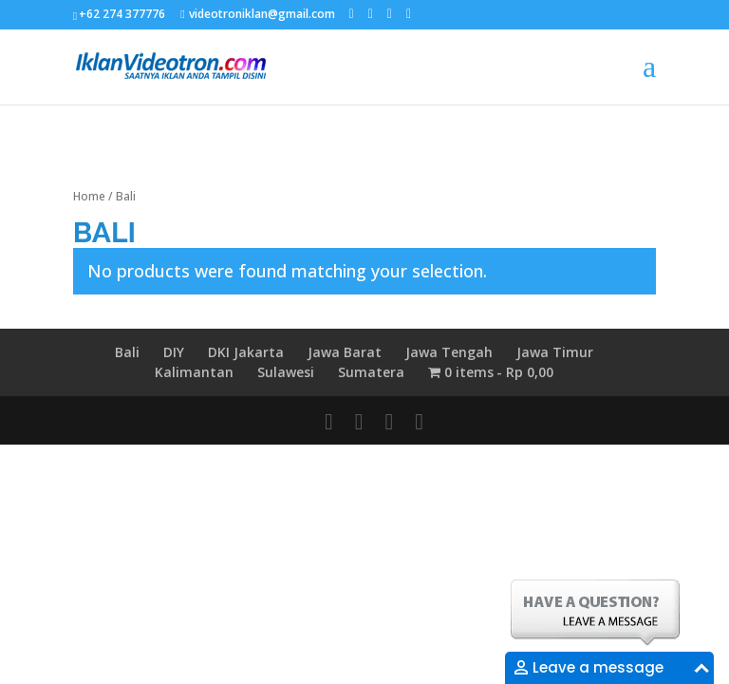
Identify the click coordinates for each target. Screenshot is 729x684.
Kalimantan (194, 372)
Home (89, 196)
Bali (127, 352)
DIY (173, 352)
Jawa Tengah (449, 352)
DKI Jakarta (246, 352)
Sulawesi (285, 372)
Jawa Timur (554, 352)
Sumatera (371, 372)
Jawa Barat (345, 352)
